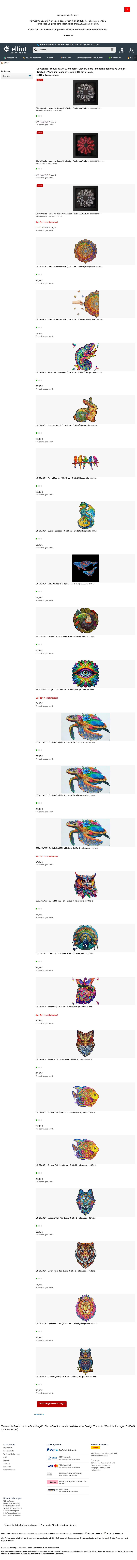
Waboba (51, 57)
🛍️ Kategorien (10, 57)
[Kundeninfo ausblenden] (127, 9)
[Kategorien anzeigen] (112, 51)
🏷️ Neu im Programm (32, 57)
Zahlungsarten (54, 1444)
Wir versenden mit (99, 1444)
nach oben (38, 1414)
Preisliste (7, 1466)
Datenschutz (8, 1451)
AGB (5, 1457)
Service (6, 1463)
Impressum (7, 1448)
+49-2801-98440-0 (64, 44)
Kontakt (6, 1460)
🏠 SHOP (5, 62)
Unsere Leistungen (12, 1498)
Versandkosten (9, 1470)
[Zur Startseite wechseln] (16, 53)
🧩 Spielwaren (115, 57)
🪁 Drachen (65, 57)
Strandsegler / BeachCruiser (90, 57)
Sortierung (5, 71)
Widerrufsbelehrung (11, 1454)
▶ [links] (134, 58)
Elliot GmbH (8, 1444)
